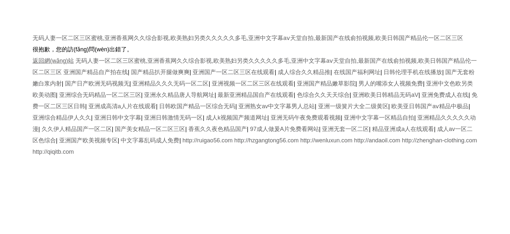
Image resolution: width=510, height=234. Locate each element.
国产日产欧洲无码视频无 (97, 83)
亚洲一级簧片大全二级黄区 (353, 106)
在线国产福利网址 (357, 72)
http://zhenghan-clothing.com (439, 140)
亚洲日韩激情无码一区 (173, 117)
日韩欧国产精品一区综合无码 (197, 106)
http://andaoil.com (377, 140)
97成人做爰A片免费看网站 (284, 129)
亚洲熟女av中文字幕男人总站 (276, 106)
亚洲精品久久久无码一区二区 (170, 83)
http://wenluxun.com (326, 140)
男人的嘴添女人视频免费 (390, 83)
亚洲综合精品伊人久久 (62, 117)
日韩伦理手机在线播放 (412, 72)
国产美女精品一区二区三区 (150, 129)
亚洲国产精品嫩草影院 (326, 83)
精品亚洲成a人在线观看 (403, 129)
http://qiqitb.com (53, 152)
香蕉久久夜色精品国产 (217, 129)
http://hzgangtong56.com (266, 140)
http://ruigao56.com (207, 140)
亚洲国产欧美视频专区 (88, 140)
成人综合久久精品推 (304, 72)
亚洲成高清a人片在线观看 (122, 106)
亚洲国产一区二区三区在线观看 (234, 72)
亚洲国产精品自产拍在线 (95, 72)
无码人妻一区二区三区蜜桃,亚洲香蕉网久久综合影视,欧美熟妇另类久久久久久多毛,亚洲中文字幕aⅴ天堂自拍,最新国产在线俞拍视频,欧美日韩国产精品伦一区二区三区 (248, 38)
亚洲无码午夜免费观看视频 (306, 117)
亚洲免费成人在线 (445, 95)
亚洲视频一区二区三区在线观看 (253, 83)
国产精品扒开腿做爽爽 (160, 72)
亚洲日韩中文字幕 (117, 117)
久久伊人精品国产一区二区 (77, 129)
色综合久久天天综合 (323, 95)
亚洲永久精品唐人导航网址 (179, 95)
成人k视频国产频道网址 (236, 117)
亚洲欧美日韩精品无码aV (385, 95)
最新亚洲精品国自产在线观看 (256, 95)
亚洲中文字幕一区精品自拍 (379, 117)
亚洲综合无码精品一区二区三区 (100, 95)
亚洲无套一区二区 (345, 129)
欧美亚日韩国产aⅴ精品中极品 (429, 106)
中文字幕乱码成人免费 (150, 140)
